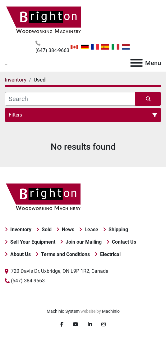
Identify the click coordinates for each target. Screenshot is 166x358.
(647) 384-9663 (52, 50)
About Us (20, 254)
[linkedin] (90, 324)
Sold (47, 229)
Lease (91, 229)
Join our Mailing (84, 242)
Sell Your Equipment (32, 242)
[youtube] (75, 324)
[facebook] (61, 324)
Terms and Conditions (65, 254)
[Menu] (136, 63)
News (68, 229)
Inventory (20, 229)
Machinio (111, 311)
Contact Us (124, 242)
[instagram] (103, 324)
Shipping (118, 229)
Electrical (110, 254)
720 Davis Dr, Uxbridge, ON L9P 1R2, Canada (59, 271)
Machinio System (63, 311)
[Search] (70, 99)
